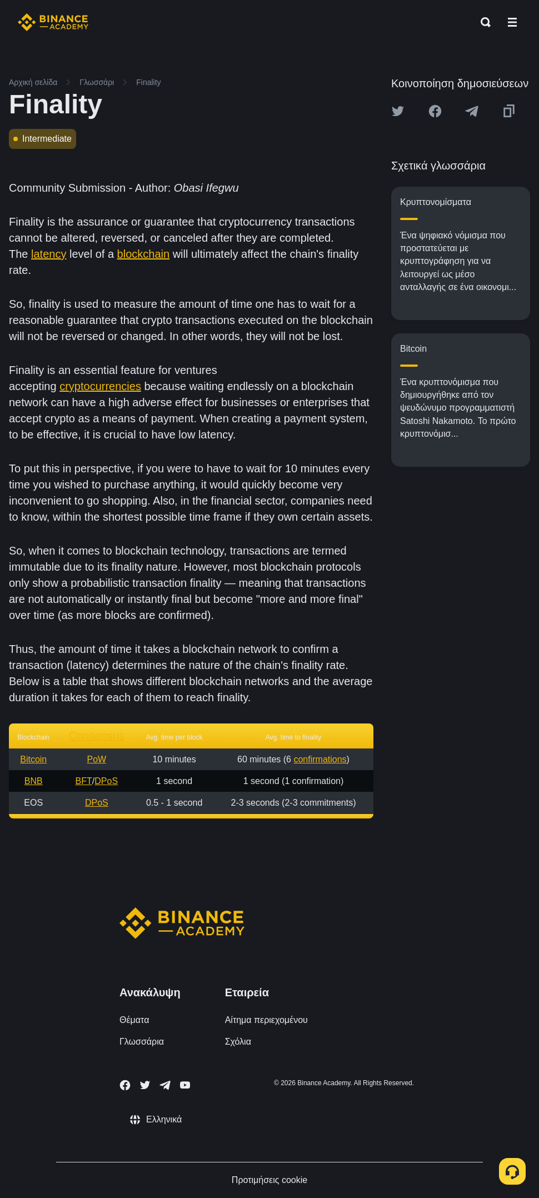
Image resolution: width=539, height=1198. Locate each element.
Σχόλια (238, 1041)
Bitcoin (33, 759)
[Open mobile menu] (512, 22)
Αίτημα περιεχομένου (266, 1020)
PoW (96, 759)
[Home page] (53, 22)
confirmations (319, 759)
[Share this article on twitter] (398, 111)
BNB (33, 781)
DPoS (106, 781)
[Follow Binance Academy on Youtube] (185, 1085)
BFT (84, 781)
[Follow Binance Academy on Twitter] (145, 1085)
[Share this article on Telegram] (471, 111)
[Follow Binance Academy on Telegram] (165, 1085)
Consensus (96, 736)
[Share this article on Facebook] (435, 111)
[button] (512, 22)
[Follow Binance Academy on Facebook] (125, 1085)
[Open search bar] (482, 22)
